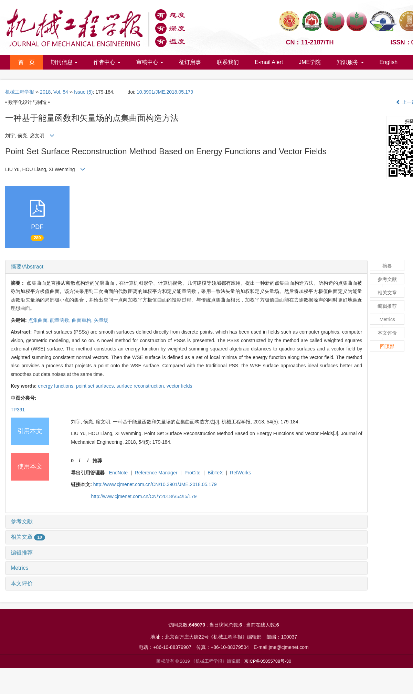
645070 (197, 625)
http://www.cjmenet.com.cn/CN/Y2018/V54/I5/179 (144, 496)
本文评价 (22, 583)
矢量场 (101, 320)
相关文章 (28, 537)
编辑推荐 (22, 553)
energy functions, (57, 386)
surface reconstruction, (141, 386)
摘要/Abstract (27, 267)
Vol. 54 (60, 92)
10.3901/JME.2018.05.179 (165, 92)
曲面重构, (83, 320)
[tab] (186, 266)
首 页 (26, 62)
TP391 (18, 409)
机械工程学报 (19, 92)
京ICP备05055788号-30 (267, 661)
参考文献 (22, 521)
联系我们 (228, 62)
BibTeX (215, 472)
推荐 (97, 460)
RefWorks (240, 472)
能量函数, (61, 320)
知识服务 (350, 62)
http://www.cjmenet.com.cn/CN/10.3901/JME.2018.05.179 (155, 484)
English (389, 62)
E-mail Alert (269, 62)
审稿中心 (149, 62)
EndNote (118, 472)
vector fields (179, 386)
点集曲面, (39, 320)
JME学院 (310, 62)
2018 (45, 92)
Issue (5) (83, 92)
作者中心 (106, 62)
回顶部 (387, 346)
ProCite (192, 472)
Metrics (20, 568)
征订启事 (190, 62)
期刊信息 (64, 62)
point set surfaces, (96, 386)
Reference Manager (156, 472)
